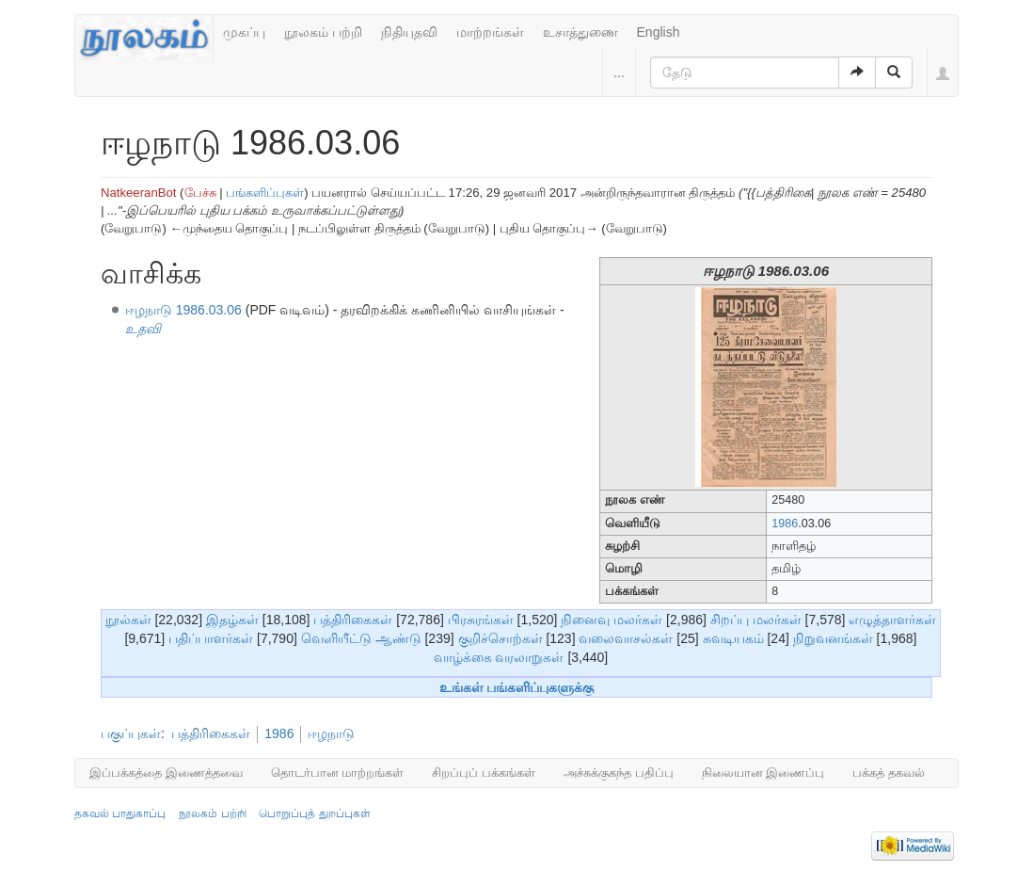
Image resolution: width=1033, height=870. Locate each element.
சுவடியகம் (733, 638)
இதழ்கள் (232, 619)
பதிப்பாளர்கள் (210, 638)
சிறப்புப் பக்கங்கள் (483, 772)
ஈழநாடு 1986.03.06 (183, 309)
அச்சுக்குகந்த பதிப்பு (619, 772)
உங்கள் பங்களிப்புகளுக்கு (517, 687)
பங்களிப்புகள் (265, 192)
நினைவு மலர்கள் (611, 619)
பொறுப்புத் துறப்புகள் (314, 813)
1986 (784, 523)
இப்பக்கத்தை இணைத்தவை (166, 772)
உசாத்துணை (580, 32)
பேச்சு (200, 192)
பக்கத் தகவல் (888, 772)
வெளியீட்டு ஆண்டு (361, 638)
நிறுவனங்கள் (833, 638)
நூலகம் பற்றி (323, 32)
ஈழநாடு (331, 733)
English (658, 32)
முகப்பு (244, 32)
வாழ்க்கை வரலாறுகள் (499, 657)
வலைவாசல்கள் (626, 638)
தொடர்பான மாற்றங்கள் (338, 772)
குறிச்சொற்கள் (500, 638)
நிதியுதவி (409, 32)
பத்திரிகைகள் (352, 619)
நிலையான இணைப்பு (763, 772)
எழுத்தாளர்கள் (892, 619)
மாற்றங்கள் (490, 32)
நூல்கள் (128, 619)
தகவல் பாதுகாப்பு (120, 813)
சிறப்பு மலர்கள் (756, 619)
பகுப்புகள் (131, 733)
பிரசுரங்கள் (481, 619)
